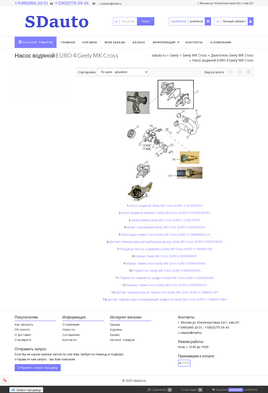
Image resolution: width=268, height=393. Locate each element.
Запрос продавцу (26, 390)
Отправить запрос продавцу (37, 368)
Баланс (139, 42)
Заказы (115, 324)
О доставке (23, 335)
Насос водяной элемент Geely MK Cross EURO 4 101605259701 (165, 213)
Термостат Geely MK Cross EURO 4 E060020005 (166, 270)
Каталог (38, 42)
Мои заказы (115, 42)
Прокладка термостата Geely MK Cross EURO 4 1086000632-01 (165, 234)
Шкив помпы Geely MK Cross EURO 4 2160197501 (166, 220)
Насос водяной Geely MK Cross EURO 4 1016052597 (166, 206)
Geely (174, 55)
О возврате (23, 340)
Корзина (89, 42)
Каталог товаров (122, 340)
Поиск (145, 21)
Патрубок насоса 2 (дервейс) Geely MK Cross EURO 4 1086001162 (166, 249)
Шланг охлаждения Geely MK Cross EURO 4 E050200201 (166, 227)
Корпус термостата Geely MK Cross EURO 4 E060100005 (166, 263)
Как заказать (24, 324)
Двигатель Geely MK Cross (232, 55)
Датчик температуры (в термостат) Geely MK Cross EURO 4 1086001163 (167, 292)
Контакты (194, 42)
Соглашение (71, 335)
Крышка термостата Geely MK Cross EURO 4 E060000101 (167, 285)
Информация (164, 42)
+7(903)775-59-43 (71, 3)
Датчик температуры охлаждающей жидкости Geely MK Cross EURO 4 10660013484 (166, 299)
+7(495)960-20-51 (31, 3)
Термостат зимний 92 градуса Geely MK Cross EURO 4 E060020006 (167, 278)
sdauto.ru (159, 55)
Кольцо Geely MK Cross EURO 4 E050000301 (166, 256)
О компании (220, 42)
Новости (68, 329)
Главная (68, 42)
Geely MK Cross (195, 55)
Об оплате (22, 329)
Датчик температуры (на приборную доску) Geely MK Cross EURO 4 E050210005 (166, 242)
